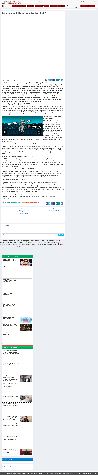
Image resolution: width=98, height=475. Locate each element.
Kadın (52, 6)
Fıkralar (14, 6)
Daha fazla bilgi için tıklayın (85, 473)
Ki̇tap (75, 6)
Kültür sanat (84, 6)
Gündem (37, 6)
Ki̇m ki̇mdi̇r (68, 6)
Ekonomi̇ (6, 6)
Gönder (61, 234)
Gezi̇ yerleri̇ (30, 6)
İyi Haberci (7, 466)
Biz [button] (94, 2)
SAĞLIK (4, 80)
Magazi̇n (90, 6)
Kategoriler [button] (85, 2)
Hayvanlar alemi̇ (46, 6)
